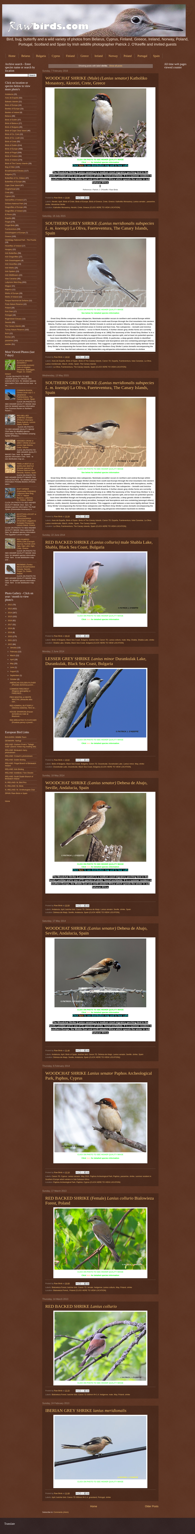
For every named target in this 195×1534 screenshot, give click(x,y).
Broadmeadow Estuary (14, 171)
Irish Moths (9, 268)
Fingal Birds (10, 225)
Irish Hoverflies (11, 264)
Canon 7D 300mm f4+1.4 (88, 1394)
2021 (10, 640)
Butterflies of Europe (13, 182)
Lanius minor (128, 764)
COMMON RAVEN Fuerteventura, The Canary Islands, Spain (26, 394)
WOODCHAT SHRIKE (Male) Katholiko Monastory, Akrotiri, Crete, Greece (96, 80)
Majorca (8, 289)
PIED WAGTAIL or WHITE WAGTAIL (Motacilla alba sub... (21, 699)
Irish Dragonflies (11, 257)
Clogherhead (10, 189)
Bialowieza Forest (59, 1287)
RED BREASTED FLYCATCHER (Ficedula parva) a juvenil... (23, 721)
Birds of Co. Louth (12, 138)
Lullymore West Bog (13, 282)
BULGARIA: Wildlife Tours (15, 737)
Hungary (8, 249)
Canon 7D (106, 361)
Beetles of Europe (12, 109)
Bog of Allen (10, 167)
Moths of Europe (11, 293)
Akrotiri (54, 201)
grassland (93, 1497)
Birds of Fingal (11, 152)
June (12, 667)
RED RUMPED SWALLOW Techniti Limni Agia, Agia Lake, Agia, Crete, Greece (26, 543)
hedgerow (98, 1287)
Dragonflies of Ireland (14, 211)
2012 (10, 605)
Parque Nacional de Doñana (16, 300)
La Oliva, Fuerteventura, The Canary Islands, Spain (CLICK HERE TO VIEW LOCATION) (89, 367)
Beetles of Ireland (12, 112)
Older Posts (151, 1506)
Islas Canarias (137, 361)
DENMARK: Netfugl (13, 741)
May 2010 (85, 1176)
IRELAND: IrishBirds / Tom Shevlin (19, 773)
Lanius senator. (139, 201)
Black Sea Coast (73, 640)
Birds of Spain (72, 361)
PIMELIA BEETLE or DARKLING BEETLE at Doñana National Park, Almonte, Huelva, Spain (26, 468)
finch (7, 333)
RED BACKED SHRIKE (81, 1306)
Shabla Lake (143, 640)
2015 (10, 616)
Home (11, 55)
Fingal (7, 222)
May (128, 640)
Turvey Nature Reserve (14, 330)
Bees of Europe (11, 105)
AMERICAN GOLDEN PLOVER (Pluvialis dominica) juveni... (23, 684)
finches (8, 337)
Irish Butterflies (11, 253)
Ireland (98, 55)
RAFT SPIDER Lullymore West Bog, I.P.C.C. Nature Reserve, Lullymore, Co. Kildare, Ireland (26, 494)
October (13, 679)
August (13, 671)
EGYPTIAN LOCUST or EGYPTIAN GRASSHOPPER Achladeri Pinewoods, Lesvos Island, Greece (26, 519)
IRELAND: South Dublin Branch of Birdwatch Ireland (19, 777)
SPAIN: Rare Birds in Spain (16, 793)
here (88, 162)
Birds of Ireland (11, 160)
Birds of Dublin (11, 120)
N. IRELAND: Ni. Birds (14, 786)
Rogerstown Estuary (13, 319)
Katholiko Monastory (124, 201)
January (13, 647)
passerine (151, 201)
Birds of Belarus (11, 123)
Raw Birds (58, 198)
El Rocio (8, 214)
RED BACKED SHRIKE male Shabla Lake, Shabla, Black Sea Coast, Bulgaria (99, 544)
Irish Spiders (10, 271)
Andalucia (56, 909)
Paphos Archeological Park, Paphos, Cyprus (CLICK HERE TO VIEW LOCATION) (86, 1182)
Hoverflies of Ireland (13, 246)
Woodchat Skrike (58, 204)
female (90, 1287)
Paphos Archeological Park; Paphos (105, 1176)
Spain (76, 364)
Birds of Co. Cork (12, 134)
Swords (8, 322)
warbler (8, 344)
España (115, 361)
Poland (128, 55)
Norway (113, 55)
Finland (70, 55)
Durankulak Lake (115, 764)
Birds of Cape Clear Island (16, 131)
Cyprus (56, 55)
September (15, 675)
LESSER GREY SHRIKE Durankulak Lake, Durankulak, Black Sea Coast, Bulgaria (95, 661)
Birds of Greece (95, 201)
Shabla (134, 640)
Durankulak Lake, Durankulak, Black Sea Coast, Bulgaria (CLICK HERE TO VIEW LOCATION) (92, 767)
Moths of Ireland (11, 297)
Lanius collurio (115, 640)
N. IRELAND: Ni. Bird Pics (16, 782)
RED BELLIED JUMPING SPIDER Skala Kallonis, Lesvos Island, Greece (26, 420)
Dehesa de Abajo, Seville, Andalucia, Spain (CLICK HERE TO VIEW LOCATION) (86, 912)
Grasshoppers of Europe (15, 233)
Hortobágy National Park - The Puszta (20, 240)
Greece (85, 55)
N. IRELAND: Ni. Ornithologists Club (20, 790)
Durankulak (103, 764)
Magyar (8, 286)
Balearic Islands (11, 101)
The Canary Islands (88, 364)
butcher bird (94, 640)
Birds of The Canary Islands (90, 361)
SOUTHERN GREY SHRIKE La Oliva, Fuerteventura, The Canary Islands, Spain (99, 228)
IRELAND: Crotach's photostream (19, 756)
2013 (10, 609)
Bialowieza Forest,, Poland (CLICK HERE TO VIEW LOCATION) (79, 1290)
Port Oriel (9, 311)
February (14, 652)
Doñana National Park (14, 203)
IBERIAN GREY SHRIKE (85, 1410)
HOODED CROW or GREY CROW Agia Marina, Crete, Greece (26, 444)
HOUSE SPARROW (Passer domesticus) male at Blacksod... (21, 714)
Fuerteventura (124, 361)
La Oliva (147, 361)
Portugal (142, 55)
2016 (10, 620)
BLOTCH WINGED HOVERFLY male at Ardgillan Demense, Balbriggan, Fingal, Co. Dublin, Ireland (20, 367)
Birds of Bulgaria (58, 640)
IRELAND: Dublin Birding (15, 760)
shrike (47, 204)
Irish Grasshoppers (13, 260)
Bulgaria (41, 55)
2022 (10, 644)
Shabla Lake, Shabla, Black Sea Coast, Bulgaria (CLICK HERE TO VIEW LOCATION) (88, 643)
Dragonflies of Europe (14, 207)
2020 (10, 636)
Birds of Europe (81, 201)
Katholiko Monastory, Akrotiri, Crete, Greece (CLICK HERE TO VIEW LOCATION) (86, 207)
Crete (105, 201)
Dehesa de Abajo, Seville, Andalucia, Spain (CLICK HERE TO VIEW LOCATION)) (86, 1057)
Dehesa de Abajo (93, 909)
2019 (10, 632)
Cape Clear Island (12, 185)
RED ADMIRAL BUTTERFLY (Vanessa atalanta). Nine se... (23, 707)
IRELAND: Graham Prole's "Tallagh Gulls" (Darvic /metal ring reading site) (20, 745)
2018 (10, 628)
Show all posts (115, 66)
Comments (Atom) (61, 1512)
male (124, 640)
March (64, 364)
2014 (10, 613)
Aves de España (58, 361)
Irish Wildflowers (11, 275)
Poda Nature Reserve (14, 304)
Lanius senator (107, 909)
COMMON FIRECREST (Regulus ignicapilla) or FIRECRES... (20, 691)
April (60, 201)
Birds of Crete (68, 201)
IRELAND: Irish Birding (14, 769)
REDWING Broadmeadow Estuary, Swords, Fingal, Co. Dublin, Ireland (26, 569)
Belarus (25, 55)
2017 (10, 624)
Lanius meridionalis (53, 364)
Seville (116, 909)
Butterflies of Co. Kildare (15, 178)
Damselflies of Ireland (14, 200)
